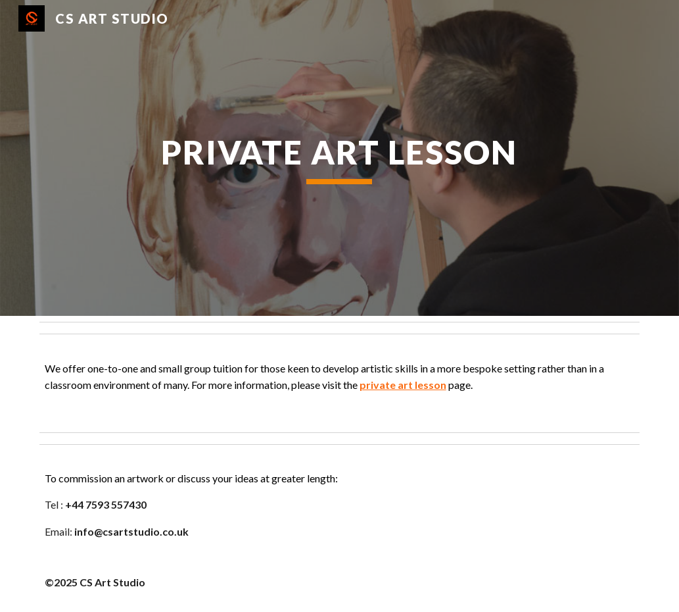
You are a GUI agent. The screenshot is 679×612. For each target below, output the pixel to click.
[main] (339, 158)
